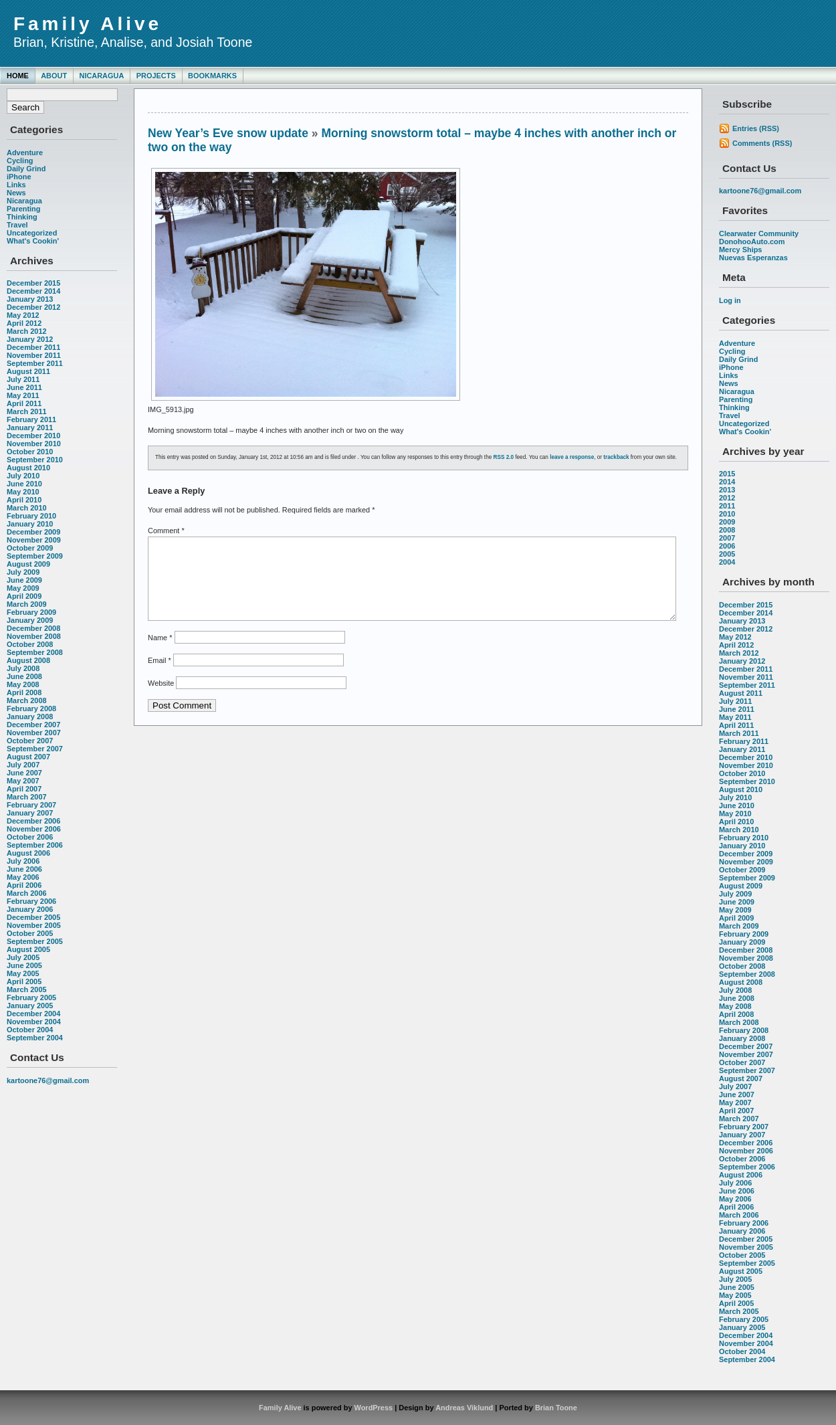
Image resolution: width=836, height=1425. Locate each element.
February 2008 (31, 708)
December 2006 (33, 821)
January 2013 (30, 299)
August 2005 (28, 949)
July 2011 (23, 379)
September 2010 (35, 460)
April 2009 (24, 596)
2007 (727, 538)
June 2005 (24, 965)
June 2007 (24, 773)
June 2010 (24, 484)
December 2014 (33, 291)
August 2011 (28, 371)
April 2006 (24, 885)
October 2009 (30, 548)
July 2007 (23, 765)
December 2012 (33, 307)
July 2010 (23, 476)
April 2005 (24, 981)
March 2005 (27, 989)
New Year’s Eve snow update (228, 133)
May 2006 (23, 877)
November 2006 (34, 829)
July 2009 (23, 572)
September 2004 (35, 1038)
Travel (17, 225)
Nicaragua (101, 76)
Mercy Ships (740, 250)
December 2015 (33, 283)
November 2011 (34, 355)
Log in (730, 300)
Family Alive (87, 23)
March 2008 (27, 700)
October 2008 (30, 644)
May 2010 (23, 492)
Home (18, 76)
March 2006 (27, 893)
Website (161, 699)
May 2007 (23, 781)
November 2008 (34, 636)
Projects (156, 76)
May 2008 (23, 684)
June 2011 (24, 387)
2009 (727, 522)
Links (16, 185)
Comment (166, 531)
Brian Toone (556, 1408)
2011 (727, 506)
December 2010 (33, 436)
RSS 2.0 (504, 457)
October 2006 (30, 837)
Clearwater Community (759, 233)
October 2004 (30, 1030)
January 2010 (30, 524)
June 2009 (24, 580)
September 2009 (35, 556)
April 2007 (24, 789)
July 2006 (23, 861)
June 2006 (24, 869)
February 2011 (31, 419)
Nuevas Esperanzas (753, 258)
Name (160, 654)
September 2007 (35, 749)
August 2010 (28, 468)
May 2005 (23, 973)
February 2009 (31, 612)
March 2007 (27, 797)
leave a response (572, 457)
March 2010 (27, 508)
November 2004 (34, 1022)
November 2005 (34, 925)
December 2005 (33, 917)
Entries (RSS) (755, 128)
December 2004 (33, 1014)
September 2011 (35, 363)
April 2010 (24, 500)
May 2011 (23, 395)
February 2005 (31, 997)
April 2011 (24, 403)
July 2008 (23, 668)
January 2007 (30, 813)
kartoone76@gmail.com (48, 1080)
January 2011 (30, 427)
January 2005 (30, 1006)
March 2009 (27, 604)
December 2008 (33, 628)
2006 (727, 546)
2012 (727, 498)
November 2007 (34, 733)
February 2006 (31, 901)
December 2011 (33, 347)
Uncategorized (32, 233)
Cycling (20, 161)
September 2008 (35, 652)
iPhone (19, 177)
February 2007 (31, 805)
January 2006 (30, 909)
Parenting (23, 209)
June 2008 (24, 676)
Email (159, 676)
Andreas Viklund (464, 1408)
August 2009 (28, 564)
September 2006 (35, 845)
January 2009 (30, 620)
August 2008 (28, 660)
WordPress (373, 1408)
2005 (727, 554)
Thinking (22, 217)
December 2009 (33, 532)
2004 (727, 562)
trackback (616, 457)
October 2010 (30, 452)
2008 (727, 530)
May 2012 (23, 315)
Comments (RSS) (762, 143)
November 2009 (34, 540)
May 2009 (23, 588)
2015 (727, 474)
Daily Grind (26, 169)
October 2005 (30, 933)
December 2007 (33, 725)
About (54, 76)
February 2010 (31, 516)
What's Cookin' (33, 241)
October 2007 (30, 741)
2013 (727, 490)
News (16, 193)
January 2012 (30, 339)
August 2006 (28, 853)
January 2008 (30, 716)
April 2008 (24, 692)
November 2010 (34, 444)
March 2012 (27, 331)
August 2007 (28, 757)
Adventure (25, 153)
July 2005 (23, 957)
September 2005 (35, 941)
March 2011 (27, 411)
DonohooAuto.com (752, 242)
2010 (727, 514)
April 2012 (24, 323)
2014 (727, 482)
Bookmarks (212, 76)
